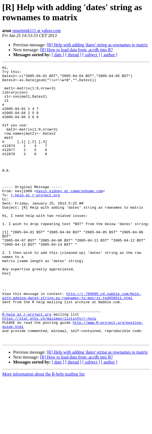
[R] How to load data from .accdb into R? (76, 49)
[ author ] (109, 54)
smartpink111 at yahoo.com (36, 30)
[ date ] (58, 54)
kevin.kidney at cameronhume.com (69, 216)
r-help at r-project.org (35, 221)
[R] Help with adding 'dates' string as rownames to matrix (97, 44)
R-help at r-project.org (26, 364)
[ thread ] (73, 54)
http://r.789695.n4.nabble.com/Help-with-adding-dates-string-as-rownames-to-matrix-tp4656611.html (71, 342)
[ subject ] (91, 54)
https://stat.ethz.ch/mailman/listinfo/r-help (49, 369)
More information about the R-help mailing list (43, 429)
